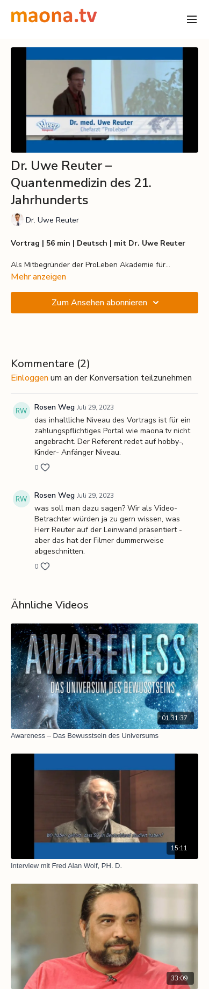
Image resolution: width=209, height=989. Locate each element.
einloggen (29, 378)
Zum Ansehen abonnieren (107, 302)
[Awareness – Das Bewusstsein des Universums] (104, 735)
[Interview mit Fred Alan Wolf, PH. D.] (104, 866)
